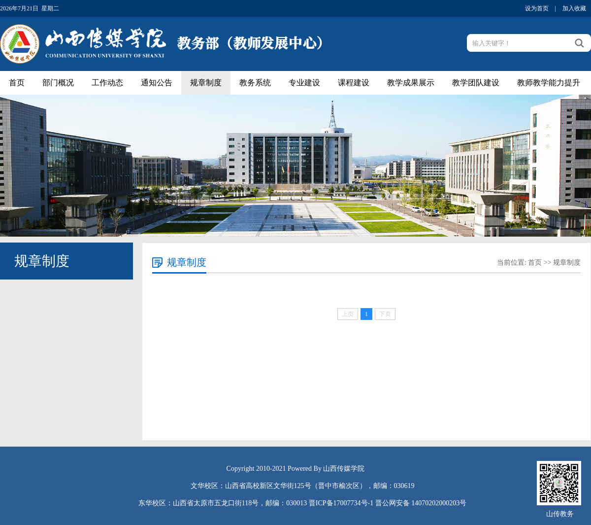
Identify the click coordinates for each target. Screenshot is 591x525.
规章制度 (206, 82)
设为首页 (537, 8)
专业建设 (304, 82)
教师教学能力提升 (548, 82)
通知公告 (156, 82)
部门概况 (58, 82)
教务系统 (255, 82)
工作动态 (107, 82)
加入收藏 (574, 8)
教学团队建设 (475, 82)
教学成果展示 (410, 82)
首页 (17, 82)
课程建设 (353, 82)
